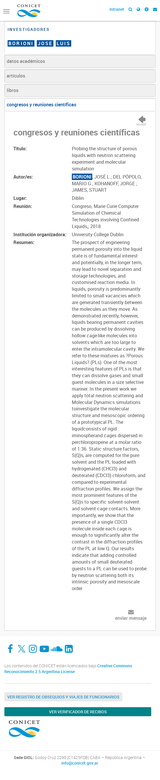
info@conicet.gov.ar (79, 763)
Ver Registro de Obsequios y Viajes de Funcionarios (63, 697)
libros (12, 90)
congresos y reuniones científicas (41, 104)
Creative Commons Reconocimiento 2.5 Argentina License (68, 668)
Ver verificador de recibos (78, 711)
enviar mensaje (131, 618)
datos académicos (26, 61)
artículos (16, 76)
